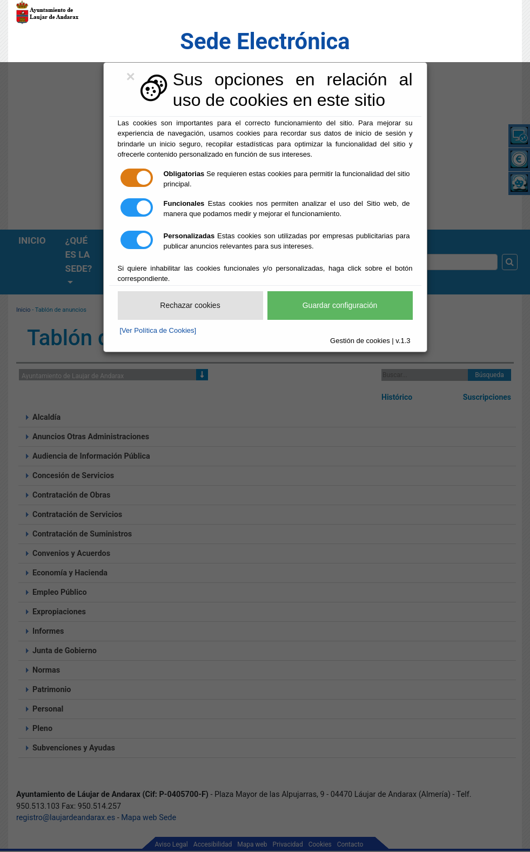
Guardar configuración (340, 305)
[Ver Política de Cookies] (158, 330)
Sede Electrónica (265, 41)
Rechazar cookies (190, 305)
